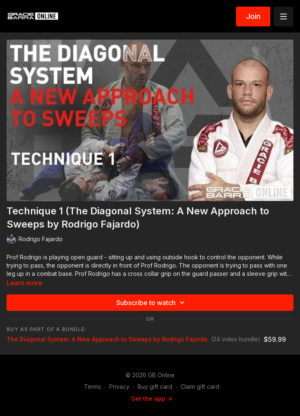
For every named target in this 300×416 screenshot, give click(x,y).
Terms (92, 386)
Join (253, 16)
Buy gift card (155, 386)
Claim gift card (199, 386)
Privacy (119, 386)
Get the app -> (151, 398)
